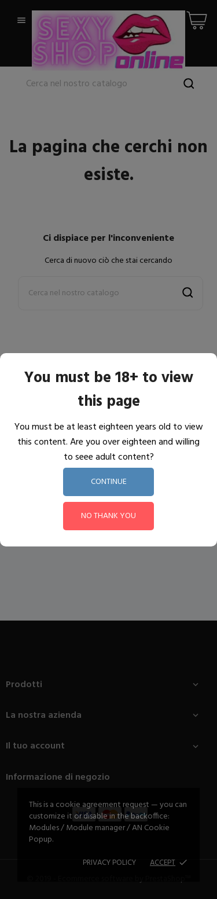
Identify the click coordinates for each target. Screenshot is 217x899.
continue (109, 482)
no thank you (108, 516)
